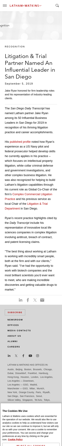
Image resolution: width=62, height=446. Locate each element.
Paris (38, 392)
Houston (25, 377)
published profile (20, 141)
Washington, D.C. (21, 403)
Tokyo (47, 400)
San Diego (13, 396)
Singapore (27, 400)
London (34, 377)
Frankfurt (32, 373)
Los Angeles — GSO (18, 384)
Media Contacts (19, 330)
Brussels (37, 369)
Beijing (19, 369)
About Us (14, 336)
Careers (14, 347)
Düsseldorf (20, 373)
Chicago (48, 369)
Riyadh (46, 392)
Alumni (13, 341)
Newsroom (15, 320)
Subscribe (15, 312)
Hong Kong (13, 377)
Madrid (33, 384)
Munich (40, 388)
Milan (32, 388)
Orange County (26, 392)
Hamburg (43, 373)
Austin (11, 369)
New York (12, 392)
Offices (13, 325)
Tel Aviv (38, 400)
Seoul (39, 396)
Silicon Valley (14, 400)
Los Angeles (46, 377)
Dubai (10, 373)
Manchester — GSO (18, 388)
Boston (27, 369)
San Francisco (27, 396)
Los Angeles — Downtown (21, 381)
